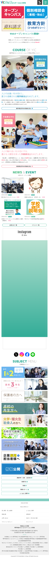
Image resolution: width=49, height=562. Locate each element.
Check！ (37, 42)
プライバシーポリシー (7, 521)
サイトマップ (29, 521)
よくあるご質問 (30, 510)
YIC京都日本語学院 (24, 553)
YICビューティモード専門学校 (37, 536)
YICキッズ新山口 (27, 545)
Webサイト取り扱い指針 (32, 518)
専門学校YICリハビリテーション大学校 (13, 538)
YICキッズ (11, 542)
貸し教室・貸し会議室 (7, 510)
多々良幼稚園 (36, 545)
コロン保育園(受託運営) (16, 545)
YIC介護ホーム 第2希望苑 (36, 547)
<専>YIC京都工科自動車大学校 (9, 551)
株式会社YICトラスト (11, 547)
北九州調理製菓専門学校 (24, 540)
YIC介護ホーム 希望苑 (23, 547)
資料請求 (28, 514)
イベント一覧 (35, 225)
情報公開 (4, 514)
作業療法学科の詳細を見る (24, 166)
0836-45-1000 (20, 532)
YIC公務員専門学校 (23, 536)
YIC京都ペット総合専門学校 (25, 551)
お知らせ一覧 (13, 225)
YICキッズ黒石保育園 (33, 542)
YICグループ (5, 542)
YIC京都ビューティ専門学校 (40, 551)
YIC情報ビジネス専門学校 (11, 536)
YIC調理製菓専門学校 (41, 538)
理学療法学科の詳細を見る (24, 108)
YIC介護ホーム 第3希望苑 (24, 549)
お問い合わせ (5, 518)
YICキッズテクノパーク (21, 542)
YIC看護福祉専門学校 (29, 538)
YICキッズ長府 (43, 542)
